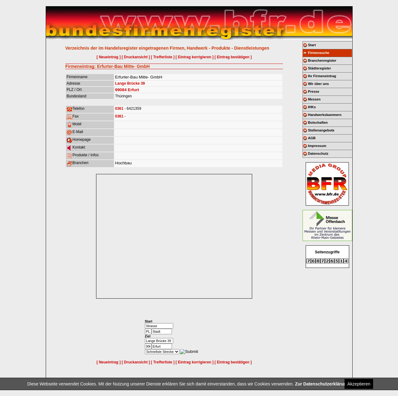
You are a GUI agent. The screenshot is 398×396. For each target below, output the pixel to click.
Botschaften (318, 122)
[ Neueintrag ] (109, 57)
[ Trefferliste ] (162, 57)
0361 (119, 108)
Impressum (317, 146)
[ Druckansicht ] (136, 57)
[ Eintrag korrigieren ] (195, 57)
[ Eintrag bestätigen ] (233, 57)
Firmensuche (318, 53)
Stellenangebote (321, 130)
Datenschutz (318, 153)
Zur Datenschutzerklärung (322, 383)
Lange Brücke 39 (130, 83)
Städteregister (319, 68)
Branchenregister (322, 60)
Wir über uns (318, 84)
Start (312, 45)
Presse (313, 91)
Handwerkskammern (325, 115)
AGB (312, 138)
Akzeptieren (358, 383)
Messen (314, 99)
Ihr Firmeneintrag (322, 76)
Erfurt (133, 89)
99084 (121, 89)
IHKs (312, 107)
